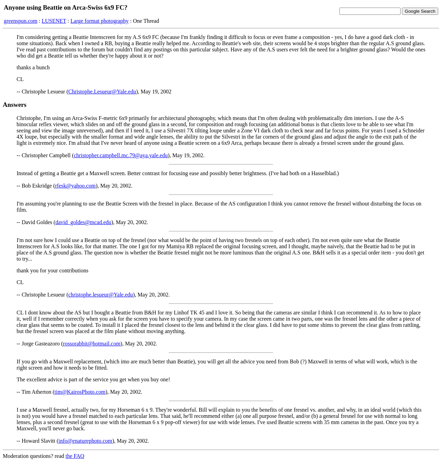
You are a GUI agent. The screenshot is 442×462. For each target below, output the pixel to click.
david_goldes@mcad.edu (83, 222)
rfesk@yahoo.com (75, 186)
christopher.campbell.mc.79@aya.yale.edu (121, 155)
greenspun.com (20, 21)
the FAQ (75, 456)
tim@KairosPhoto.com (80, 392)
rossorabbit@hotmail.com (91, 343)
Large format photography (99, 21)
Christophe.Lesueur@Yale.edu (102, 91)
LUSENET (54, 21)
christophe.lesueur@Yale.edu (100, 295)
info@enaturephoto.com (85, 441)
